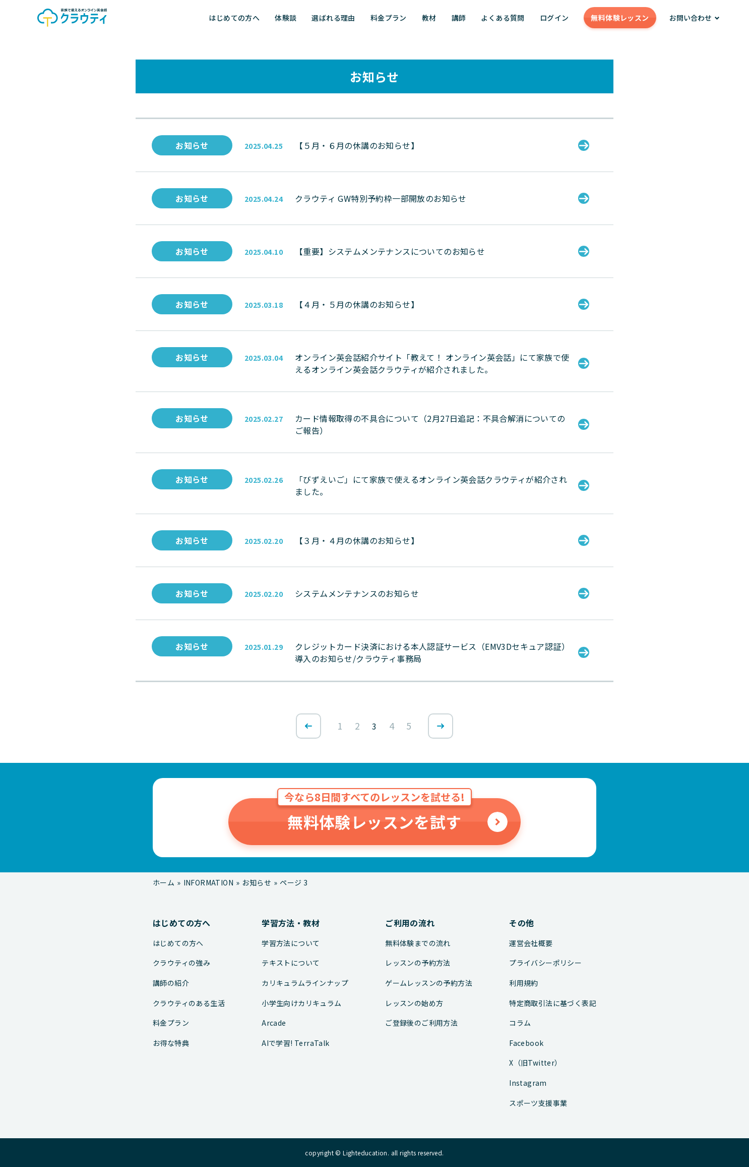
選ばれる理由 (333, 18)
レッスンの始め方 (414, 1003)
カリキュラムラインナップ (305, 983)
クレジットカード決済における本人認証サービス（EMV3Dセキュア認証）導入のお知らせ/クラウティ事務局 (432, 652)
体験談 (285, 18)
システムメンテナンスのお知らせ (357, 593)
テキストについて (291, 963)
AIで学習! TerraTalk (295, 1043)
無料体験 (620, 18)
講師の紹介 (171, 983)
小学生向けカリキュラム (301, 1003)
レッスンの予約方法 (418, 963)
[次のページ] (440, 726)
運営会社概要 (530, 943)
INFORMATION (208, 882)
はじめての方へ (234, 18)
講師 (459, 18)
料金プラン (388, 18)
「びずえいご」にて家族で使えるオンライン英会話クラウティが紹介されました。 (431, 485)
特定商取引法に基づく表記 (552, 1003)
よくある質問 (502, 18)
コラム (520, 1023)
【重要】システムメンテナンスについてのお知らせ (390, 251)
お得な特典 (171, 1043)
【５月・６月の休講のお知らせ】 (357, 145)
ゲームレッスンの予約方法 (428, 983)
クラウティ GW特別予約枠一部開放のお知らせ (381, 198)
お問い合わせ (690, 18)
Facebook (526, 1043)
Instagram (528, 1083)
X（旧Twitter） (535, 1063)
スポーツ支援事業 (538, 1103)
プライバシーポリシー (545, 963)
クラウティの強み (181, 963)
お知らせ (192, 145)
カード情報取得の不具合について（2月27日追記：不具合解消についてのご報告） (430, 424)
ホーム (163, 882)
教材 (429, 18)
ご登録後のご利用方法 (421, 1023)
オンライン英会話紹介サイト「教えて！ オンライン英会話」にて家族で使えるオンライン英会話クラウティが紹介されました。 (432, 363)
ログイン (554, 18)
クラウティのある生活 (189, 1003)
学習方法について (291, 943)
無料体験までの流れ (418, 943)
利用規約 (523, 983)
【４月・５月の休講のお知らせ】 (357, 304)
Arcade (274, 1023)
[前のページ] (308, 726)
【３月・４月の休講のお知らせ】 (357, 540)
